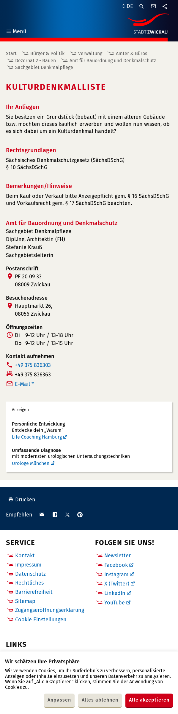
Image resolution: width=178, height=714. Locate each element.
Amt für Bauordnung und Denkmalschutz (113, 60)
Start (11, 53)
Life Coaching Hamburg (37, 437)
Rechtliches (29, 583)
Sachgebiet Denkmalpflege (44, 67)
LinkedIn (114, 593)
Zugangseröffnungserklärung (49, 610)
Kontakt (25, 555)
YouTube (114, 602)
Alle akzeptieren (149, 700)
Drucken (21, 499)
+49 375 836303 (33, 365)
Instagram (116, 574)
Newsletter (117, 555)
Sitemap (25, 601)
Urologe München (30, 463)
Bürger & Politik (47, 53)
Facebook (116, 565)
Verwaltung (90, 53)
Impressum (28, 564)
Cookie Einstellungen (41, 620)
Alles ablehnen (100, 700)
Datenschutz (30, 574)
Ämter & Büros (131, 53)
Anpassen (59, 700)
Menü (16, 32)
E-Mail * (24, 384)
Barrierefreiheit (34, 592)
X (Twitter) (116, 583)
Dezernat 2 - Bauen (35, 60)
